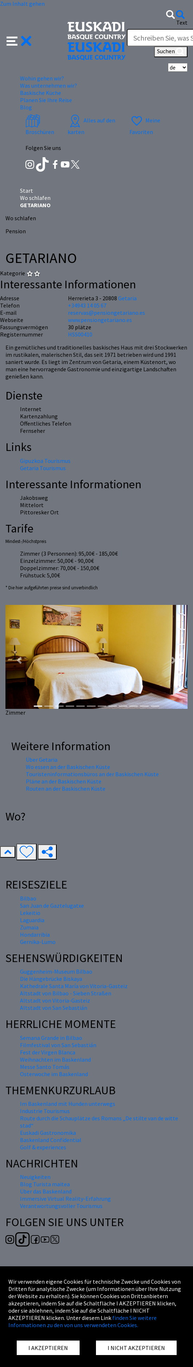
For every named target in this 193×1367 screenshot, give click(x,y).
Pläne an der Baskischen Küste (63, 781)
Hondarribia (35, 934)
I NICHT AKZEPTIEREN (136, 1347)
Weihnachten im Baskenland (55, 1059)
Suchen (171, 51)
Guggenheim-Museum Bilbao (56, 971)
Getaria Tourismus (43, 468)
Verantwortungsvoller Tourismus (61, 1205)
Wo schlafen (35, 197)
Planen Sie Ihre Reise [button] (46, 100)
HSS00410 (80, 334)
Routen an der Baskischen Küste (65, 788)
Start (26, 190)
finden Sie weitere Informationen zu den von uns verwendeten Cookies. (82, 1321)
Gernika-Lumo (38, 941)
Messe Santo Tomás (44, 1066)
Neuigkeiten (35, 1176)
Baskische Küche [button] (40, 92)
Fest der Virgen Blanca (47, 1052)
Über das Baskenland (46, 1191)
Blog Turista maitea (45, 1184)
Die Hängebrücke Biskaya (51, 978)
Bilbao (28, 898)
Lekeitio (30, 912)
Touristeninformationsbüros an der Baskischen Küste (92, 774)
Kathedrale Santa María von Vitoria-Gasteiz (74, 986)
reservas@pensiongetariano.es (106, 312)
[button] (19, 40)
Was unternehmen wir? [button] (48, 85)
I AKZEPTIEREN (48, 1347)
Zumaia (29, 927)
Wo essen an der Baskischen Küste (68, 766)
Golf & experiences (43, 1147)
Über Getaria (41, 759)
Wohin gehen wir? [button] (42, 78)
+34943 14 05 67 (87, 305)
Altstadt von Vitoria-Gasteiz (55, 1000)
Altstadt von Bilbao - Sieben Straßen (65, 993)
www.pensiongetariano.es (100, 319)
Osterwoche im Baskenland (54, 1074)
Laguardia (32, 920)
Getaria (127, 298)
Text (182, 22)
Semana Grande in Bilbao (51, 1037)
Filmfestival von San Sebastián (58, 1045)
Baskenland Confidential (50, 1140)
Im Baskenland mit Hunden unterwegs (67, 1103)
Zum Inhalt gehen (22, 3)
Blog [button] (26, 107)
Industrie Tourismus (45, 1111)
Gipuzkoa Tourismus (45, 460)
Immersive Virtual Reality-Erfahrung (65, 1198)
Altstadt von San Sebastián (53, 1007)
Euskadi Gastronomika (48, 1132)
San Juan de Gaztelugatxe (52, 905)
